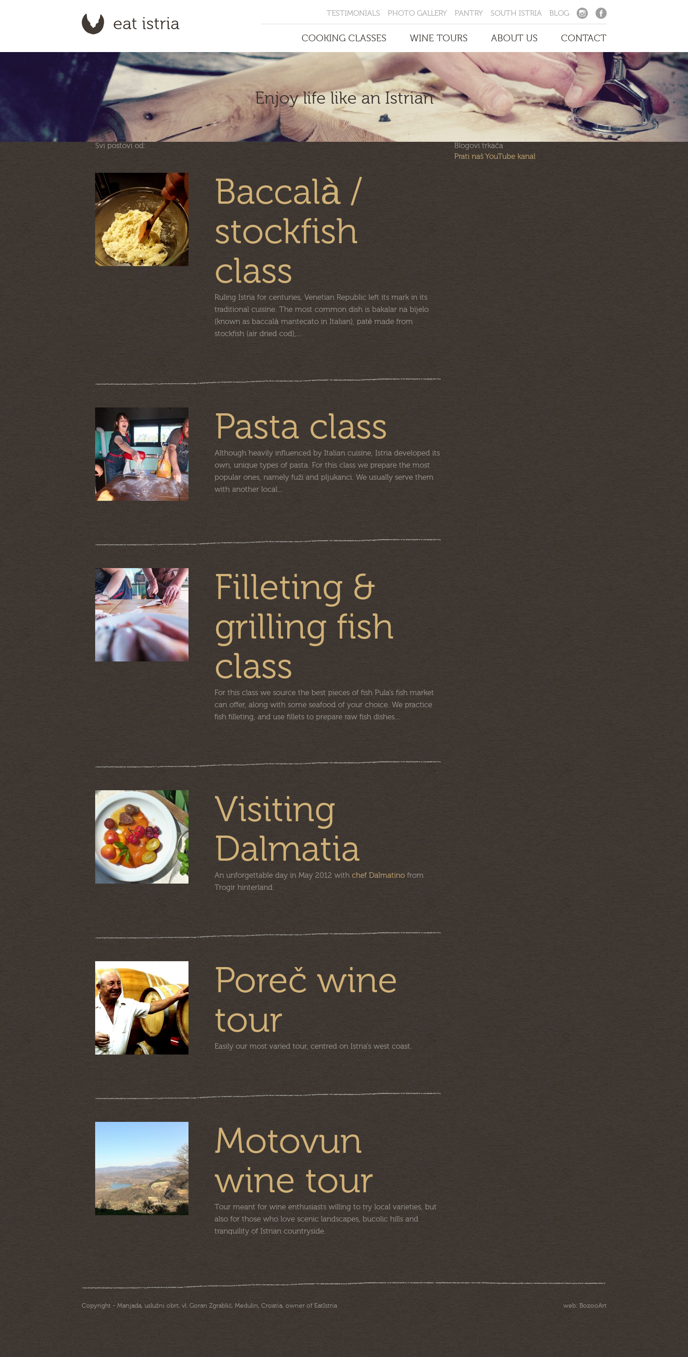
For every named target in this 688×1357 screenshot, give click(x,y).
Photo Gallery (417, 13)
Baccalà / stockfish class (288, 232)
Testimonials (353, 13)
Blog (559, 13)
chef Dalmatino (378, 875)
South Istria (516, 13)
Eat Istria (146, 24)
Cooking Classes (344, 38)
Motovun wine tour (294, 1161)
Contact (583, 38)
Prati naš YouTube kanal (494, 156)
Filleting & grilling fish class (304, 627)
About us (514, 38)
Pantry (469, 13)
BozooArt (593, 1305)
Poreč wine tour (306, 1000)
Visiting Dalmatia (287, 829)
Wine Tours (439, 38)
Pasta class (301, 427)
